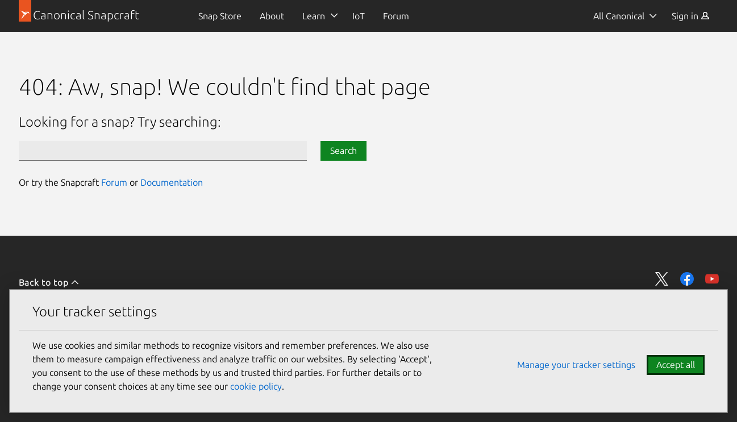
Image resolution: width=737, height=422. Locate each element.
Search (343, 150)
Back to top (49, 282)
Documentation (171, 182)
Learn (313, 16)
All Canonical (618, 16)
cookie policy (256, 386)
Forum (396, 16)
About (272, 16)
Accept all (675, 365)
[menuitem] (220, 16)
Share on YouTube (712, 279)
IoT (358, 16)
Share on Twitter (662, 279)
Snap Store (219, 16)
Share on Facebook (687, 279)
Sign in (691, 16)
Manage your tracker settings (576, 365)
